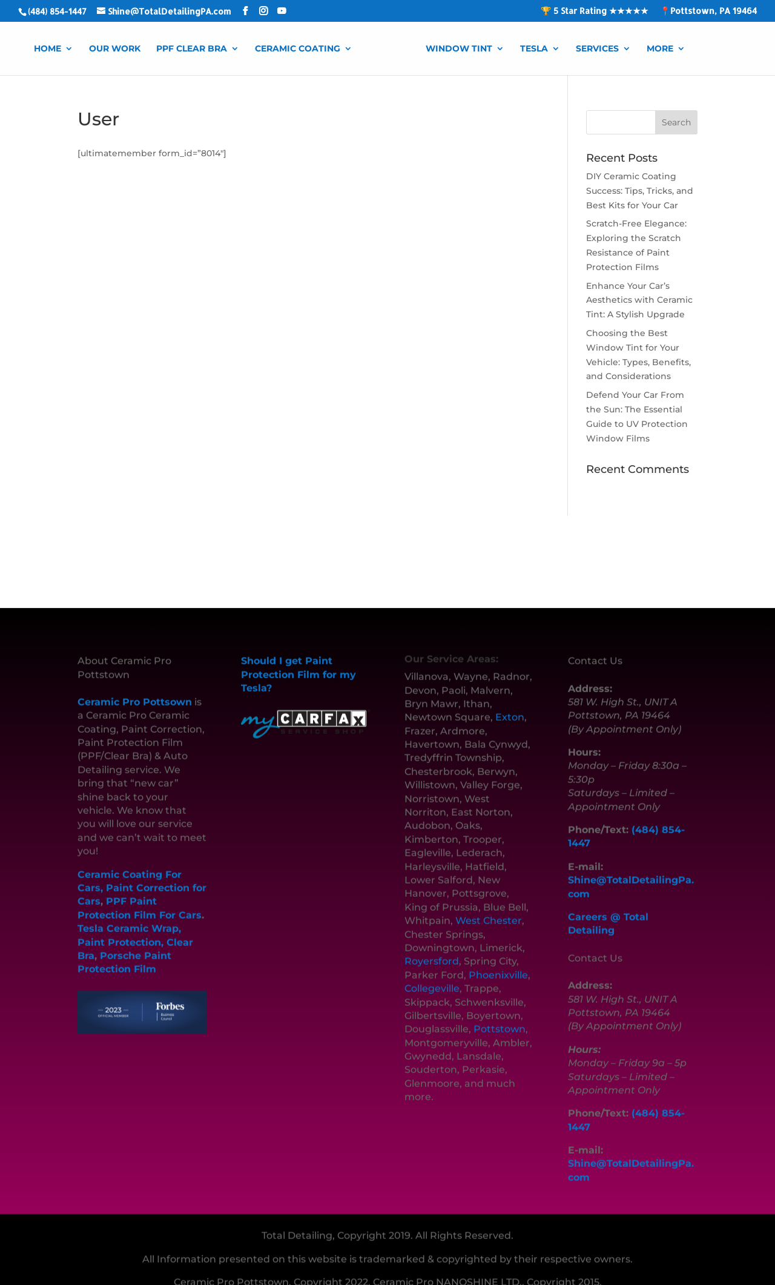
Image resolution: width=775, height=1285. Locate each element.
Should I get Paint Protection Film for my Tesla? (298, 657)
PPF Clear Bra (191, 49)
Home (47, 49)
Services (597, 49)
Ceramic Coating (297, 49)
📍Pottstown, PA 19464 (708, 11)
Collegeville (432, 971)
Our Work (114, 49)
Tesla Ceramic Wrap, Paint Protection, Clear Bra (135, 925)
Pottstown (499, 1012)
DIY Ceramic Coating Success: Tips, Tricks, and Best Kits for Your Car (639, 191)
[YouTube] (281, 11)
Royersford (431, 944)
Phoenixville (498, 958)
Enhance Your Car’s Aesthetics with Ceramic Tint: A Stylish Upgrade (639, 300)
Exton (509, 700)
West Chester (488, 904)
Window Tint (459, 49)
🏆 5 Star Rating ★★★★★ (594, 11)
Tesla (534, 49)
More (660, 49)
